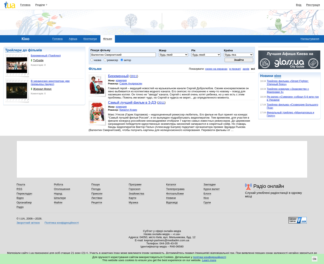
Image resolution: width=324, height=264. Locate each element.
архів (246, 68)
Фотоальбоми (175, 193)
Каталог (171, 184)
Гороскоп (134, 189)
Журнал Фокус (41, 88)
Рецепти (96, 202)
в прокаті (235, 68)
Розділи (40, 4)
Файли (58, 202)
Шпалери (60, 197)
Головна (25, 4)
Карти (132, 197)
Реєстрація (313, 4)
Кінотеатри (90, 38)
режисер (111, 60)
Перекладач (24, 193)
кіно (277, 76)
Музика (133, 202)
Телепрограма (175, 189)
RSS (19, 189)
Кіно (206, 197)
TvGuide (37, 60)
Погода (95, 189)
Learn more (209, 260)
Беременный (118, 76)
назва (96, 60)
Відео (20, 197)
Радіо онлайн (268, 186)
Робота (58, 184)
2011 (134, 76)
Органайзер (24, 202)
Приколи (96, 193)
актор (125, 60)
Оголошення (62, 189)
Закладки (210, 184)
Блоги (207, 193)
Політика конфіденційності (62, 222)
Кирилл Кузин (128, 109)
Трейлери (13, 50)
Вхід (298, 4)
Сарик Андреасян (130, 83)
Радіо (20, 207)
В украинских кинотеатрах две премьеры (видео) (50, 82)
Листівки (96, 197)
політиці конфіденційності (209, 257)
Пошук (95, 184)
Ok (314, 258)
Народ (58, 193)
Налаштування (310, 38)
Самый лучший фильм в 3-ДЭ (132, 102)
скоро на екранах (216, 68)
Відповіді (172, 202)
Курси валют (212, 189)
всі (253, 68)
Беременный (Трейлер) (46, 55)
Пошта (21, 184)
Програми (135, 184)
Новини (171, 197)
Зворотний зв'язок (28, 222)
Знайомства (136, 193)
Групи (207, 202)
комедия (121, 80)
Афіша (73, 38)
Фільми (107, 38)
